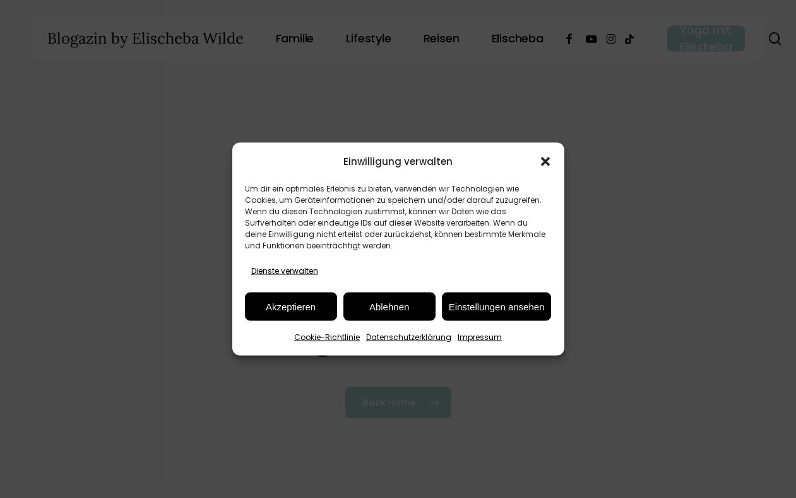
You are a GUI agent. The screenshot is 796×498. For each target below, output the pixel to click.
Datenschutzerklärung (408, 337)
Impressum (480, 337)
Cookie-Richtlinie (327, 337)
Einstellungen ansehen (497, 306)
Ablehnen (389, 306)
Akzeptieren (291, 306)
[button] (545, 161)
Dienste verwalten (284, 270)
